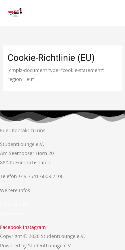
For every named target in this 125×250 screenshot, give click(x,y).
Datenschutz (14, 204)
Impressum (13, 213)
